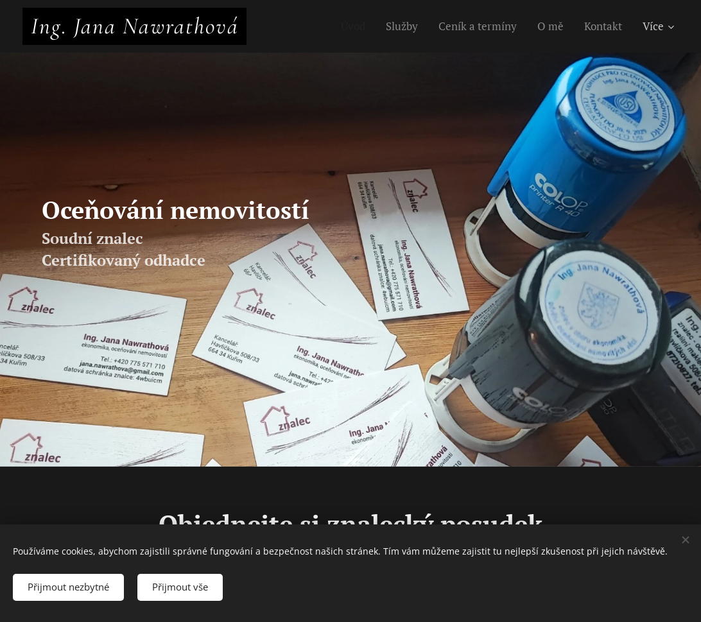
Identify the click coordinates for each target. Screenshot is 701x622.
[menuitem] (356, 26)
